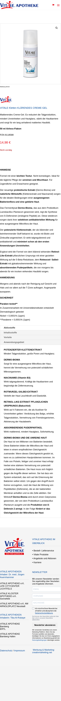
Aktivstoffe (9, 328)
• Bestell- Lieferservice (43, 550)
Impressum (19, 650)
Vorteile (8, 337)
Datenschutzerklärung (44, 613)
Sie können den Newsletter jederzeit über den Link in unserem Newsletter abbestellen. (45, 618)
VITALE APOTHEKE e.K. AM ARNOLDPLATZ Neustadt (14, 605)
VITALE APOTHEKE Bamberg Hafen (10, 635)
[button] (56, 28)
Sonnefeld (5, 599)
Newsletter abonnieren (44, 625)
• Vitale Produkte (40, 554)
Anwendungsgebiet (14, 342)
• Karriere (36, 562)
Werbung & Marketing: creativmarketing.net (43, 651)
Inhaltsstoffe (10, 332)
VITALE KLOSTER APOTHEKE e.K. (9, 594)
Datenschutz (6, 650)
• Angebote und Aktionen (44, 558)
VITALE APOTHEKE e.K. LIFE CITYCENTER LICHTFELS (12, 586)
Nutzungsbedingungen (39, 640)
